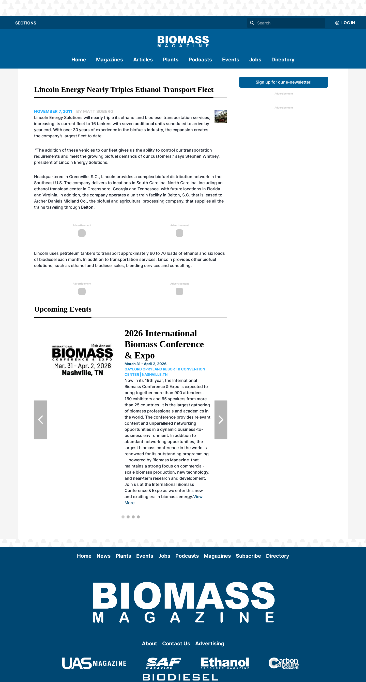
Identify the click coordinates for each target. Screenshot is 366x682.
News (104, 556)
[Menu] (8, 23)
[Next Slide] (221, 419)
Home (78, 60)
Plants (170, 60)
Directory (283, 60)
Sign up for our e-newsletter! (284, 82)
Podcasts (200, 60)
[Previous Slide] (40, 419)
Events (230, 60)
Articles (143, 60)
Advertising (209, 643)
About (149, 643)
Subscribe (248, 556)
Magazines (109, 60)
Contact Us (176, 643)
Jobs (255, 60)
